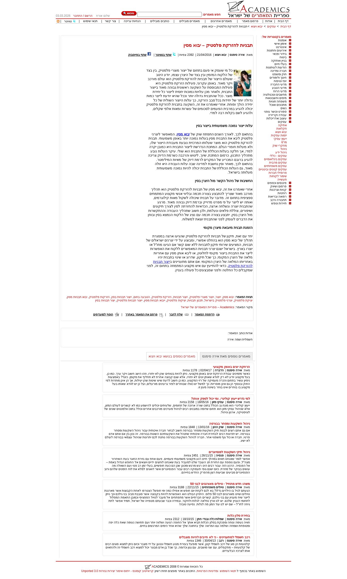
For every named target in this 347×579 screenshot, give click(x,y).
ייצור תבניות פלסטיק (130, 300)
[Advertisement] (203, 33)
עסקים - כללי (278, 155)
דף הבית (283, 21)
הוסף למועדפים (103, 314)
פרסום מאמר (250, 21)
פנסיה (220, 455)
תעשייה (282, 179)
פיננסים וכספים (277, 183)
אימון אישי (280, 43)
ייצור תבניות (180, 297)
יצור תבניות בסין (105, 300)
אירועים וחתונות (277, 50)
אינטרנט (281, 47)
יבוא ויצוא (257, 26)
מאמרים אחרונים (221, 21)
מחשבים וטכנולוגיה (275, 94)
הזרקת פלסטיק (162, 297)
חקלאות (281, 128)
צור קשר (110, 21)
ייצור (218, 297)
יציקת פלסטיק (243, 300)
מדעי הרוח (280, 91)
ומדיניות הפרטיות (207, 571)
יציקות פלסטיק (176, 300)
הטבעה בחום (141, 297)
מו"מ (284, 142)
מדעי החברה (278, 84)
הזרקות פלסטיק (99, 297)
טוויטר (68, 21)
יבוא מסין (228, 297)
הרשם (88, 15)
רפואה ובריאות (277, 196)
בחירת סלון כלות (238, 515)
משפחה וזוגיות (278, 101)
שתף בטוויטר (163, 55)
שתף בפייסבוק (137, 55)
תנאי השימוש (228, 571)
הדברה (219, 370)
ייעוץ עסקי (280, 139)
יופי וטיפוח (280, 81)
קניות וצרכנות (278, 189)
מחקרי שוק (280, 145)
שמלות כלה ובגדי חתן (210, 519)
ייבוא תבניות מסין (154, 300)
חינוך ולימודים (278, 77)
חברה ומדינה (278, 71)
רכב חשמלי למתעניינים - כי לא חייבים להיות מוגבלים (214, 537)
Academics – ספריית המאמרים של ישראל (207, 307)
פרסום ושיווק (278, 186)
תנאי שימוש (90, 21)
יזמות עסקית (279, 135)
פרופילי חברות (278, 172)
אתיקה (282, 125)
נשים (284, 108)
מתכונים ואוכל (278, 105)
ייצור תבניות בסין (121, 297)
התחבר (77, 15)
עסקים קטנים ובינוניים (273, 169)
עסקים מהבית (278, 162)
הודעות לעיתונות (276, 67)
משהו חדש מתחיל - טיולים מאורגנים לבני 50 (220, 484)
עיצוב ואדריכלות (276, 118)
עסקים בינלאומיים (275, 159)
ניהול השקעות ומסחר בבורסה (229, 423)
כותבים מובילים (159, 21)
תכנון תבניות (195, 300)
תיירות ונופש (279, 203)
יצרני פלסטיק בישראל (218, 300)
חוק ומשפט (279, 74)
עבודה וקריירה (277, 115)
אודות (268, 21)
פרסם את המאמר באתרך (141, 314)
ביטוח (283, 57)
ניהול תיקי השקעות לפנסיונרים (229, 452)
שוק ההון (218, 427)
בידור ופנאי (280, 54)
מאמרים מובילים (189, 21)
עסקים (271, 26)
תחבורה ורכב (278, 200)
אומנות (282, 40)
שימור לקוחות (278, 176)
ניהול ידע (281, 152)
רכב (221, 540)
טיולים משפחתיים (213, 487)
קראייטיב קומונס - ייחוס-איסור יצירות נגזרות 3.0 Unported (117, 571)
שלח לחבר (176, 314)
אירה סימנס (237, 55)
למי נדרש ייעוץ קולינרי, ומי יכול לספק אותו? (220, 398)
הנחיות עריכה (132, 21)
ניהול (284, 149)
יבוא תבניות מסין (77, 297)
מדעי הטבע (279, 88)
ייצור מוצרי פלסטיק (202, 297)
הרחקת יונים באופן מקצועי (231, 367)
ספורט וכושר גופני (275, 111)
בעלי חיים (280, 64)
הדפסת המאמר (204, 314)
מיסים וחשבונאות (276, 98)
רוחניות (282, 193)
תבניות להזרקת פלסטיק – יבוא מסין (224, 26)
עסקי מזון (218, 402)
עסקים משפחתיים (275, 166)
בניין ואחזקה (279, 60)
